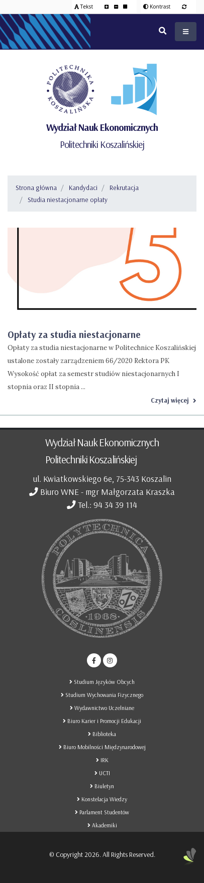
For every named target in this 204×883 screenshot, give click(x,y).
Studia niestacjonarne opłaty (68, 200)
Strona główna (36, 188)
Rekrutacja (124, 188)
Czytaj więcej (173, 400)
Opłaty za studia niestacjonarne (74, 334)
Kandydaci (83, 188)
